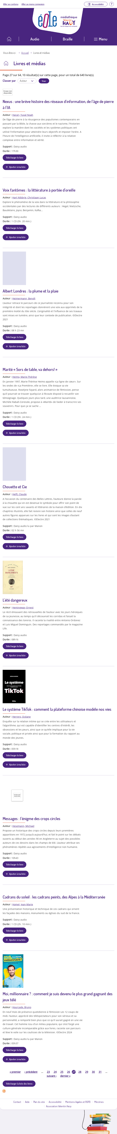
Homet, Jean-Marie (22, 904)
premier (15, 1071)
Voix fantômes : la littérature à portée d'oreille (39, 190)
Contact (17, 1101)
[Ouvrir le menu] (100, 40)
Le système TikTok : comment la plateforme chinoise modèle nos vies (57, 709)
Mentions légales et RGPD (77, 1101)
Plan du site (39, 1101)
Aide (27, 1101)
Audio (34, 38)
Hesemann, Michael (23, 826)
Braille (67, 38)
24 (55, 1071)
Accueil (25, 52)
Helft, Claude (19, 494)
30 (93, 1071)
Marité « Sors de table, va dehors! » (30, 369)
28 (79, 1071)
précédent (30, 1071)
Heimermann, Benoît (23, 298)
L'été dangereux (15, 600)
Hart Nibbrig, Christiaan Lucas (29, 197)
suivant (51, 1076)
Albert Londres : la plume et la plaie (30, 291)
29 (86, 1071)
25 (61, 1071)
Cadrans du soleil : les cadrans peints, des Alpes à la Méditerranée (54, 896)
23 (48, 1071)
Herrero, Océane (21, 716)
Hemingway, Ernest (23, 607)
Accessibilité (55, 1101)
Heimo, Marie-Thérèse (24, 376)
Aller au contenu (10, 4)
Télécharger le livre (14, 157)
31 (100, 1071)
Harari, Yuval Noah (22, 115)
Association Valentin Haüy (58, 1106)
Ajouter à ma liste (17, 166)
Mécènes (99, 1101)
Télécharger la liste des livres (19, 1083)
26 (68, 1071)
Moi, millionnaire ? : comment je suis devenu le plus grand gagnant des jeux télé (57, 996)
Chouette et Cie (15, 486)
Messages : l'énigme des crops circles (31, 818)
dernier (65, 1076)
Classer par (9, 80)
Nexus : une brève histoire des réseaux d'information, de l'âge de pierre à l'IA (58, 104)
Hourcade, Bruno (21, 1007)
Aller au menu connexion (33, 4)
